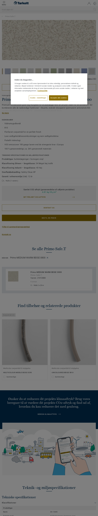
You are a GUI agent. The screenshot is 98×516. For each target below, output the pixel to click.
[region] (49, 88)
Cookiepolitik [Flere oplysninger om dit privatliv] (42, 91)
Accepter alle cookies (58, 98)
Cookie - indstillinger (38, 98)
